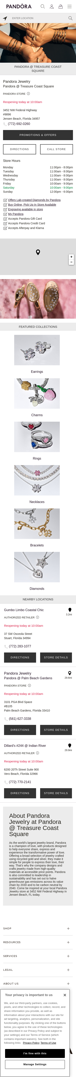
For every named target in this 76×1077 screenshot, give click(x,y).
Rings (37, 441)
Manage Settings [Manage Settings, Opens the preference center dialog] (34, 1064)
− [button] (71, 262)
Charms (37, 397)
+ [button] (71, 257)
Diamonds (37, 571)
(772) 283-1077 (20, 646)
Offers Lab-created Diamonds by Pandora (34, 200)
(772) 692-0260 (19, 124)
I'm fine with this (35, 1053)
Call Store (56, 149)
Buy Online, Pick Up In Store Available (32, 204)
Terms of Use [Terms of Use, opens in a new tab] (48, 1042)
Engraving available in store (25, 209)
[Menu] (69, 6)
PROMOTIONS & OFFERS (37, 135)
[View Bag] (60, 6)
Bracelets (37, 527)
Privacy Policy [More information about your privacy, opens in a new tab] (31, 1042)
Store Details (56, 657)
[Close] (64, 995)
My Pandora (15, 214)
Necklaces (37, 484)
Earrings (37, 354)
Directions (19, 149)
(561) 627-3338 (20, 718)
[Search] (42, 6)
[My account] (51, 6)
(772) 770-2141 (20, 782)
